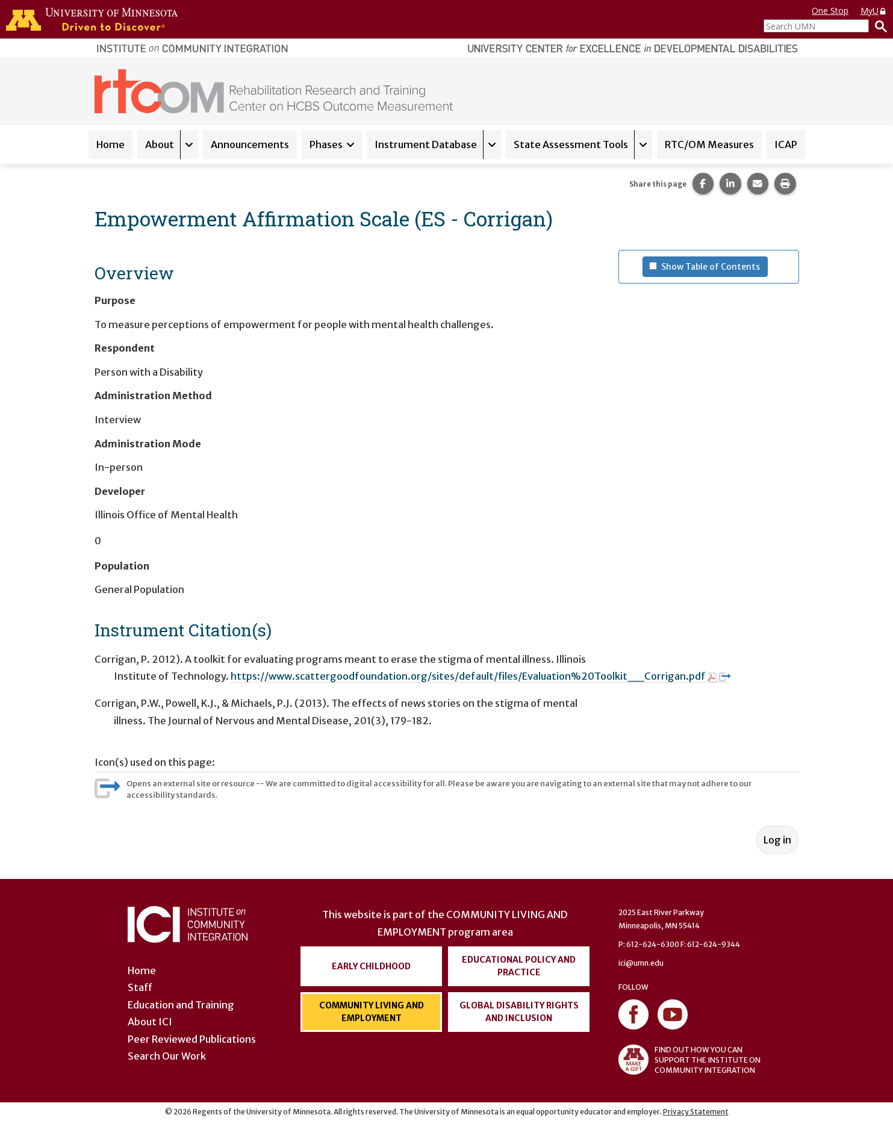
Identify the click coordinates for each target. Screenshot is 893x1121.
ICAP (785, 144)
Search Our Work (167, 1056)
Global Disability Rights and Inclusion (519, 1011)
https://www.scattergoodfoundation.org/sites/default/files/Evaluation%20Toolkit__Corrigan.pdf (480, 676)
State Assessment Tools (571, 144)
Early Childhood (371, 966)
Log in (777, 840)
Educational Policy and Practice (519, 966)
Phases (326, 144)
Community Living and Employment (371, 1011)
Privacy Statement (696, 1111)
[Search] (878, 26)
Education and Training (181, 1005)
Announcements (250, 144)
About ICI (150, 1022)
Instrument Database (426, 144)
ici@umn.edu (641, 962)
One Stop (830, 10)
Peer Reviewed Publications (192, 1039)
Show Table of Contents (714, 266)
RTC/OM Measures (709, 144)
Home (110, 144)
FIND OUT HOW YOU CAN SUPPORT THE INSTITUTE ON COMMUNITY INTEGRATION (689, 1060)
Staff (140, 987)
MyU (873, 10)
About (159, 144)
